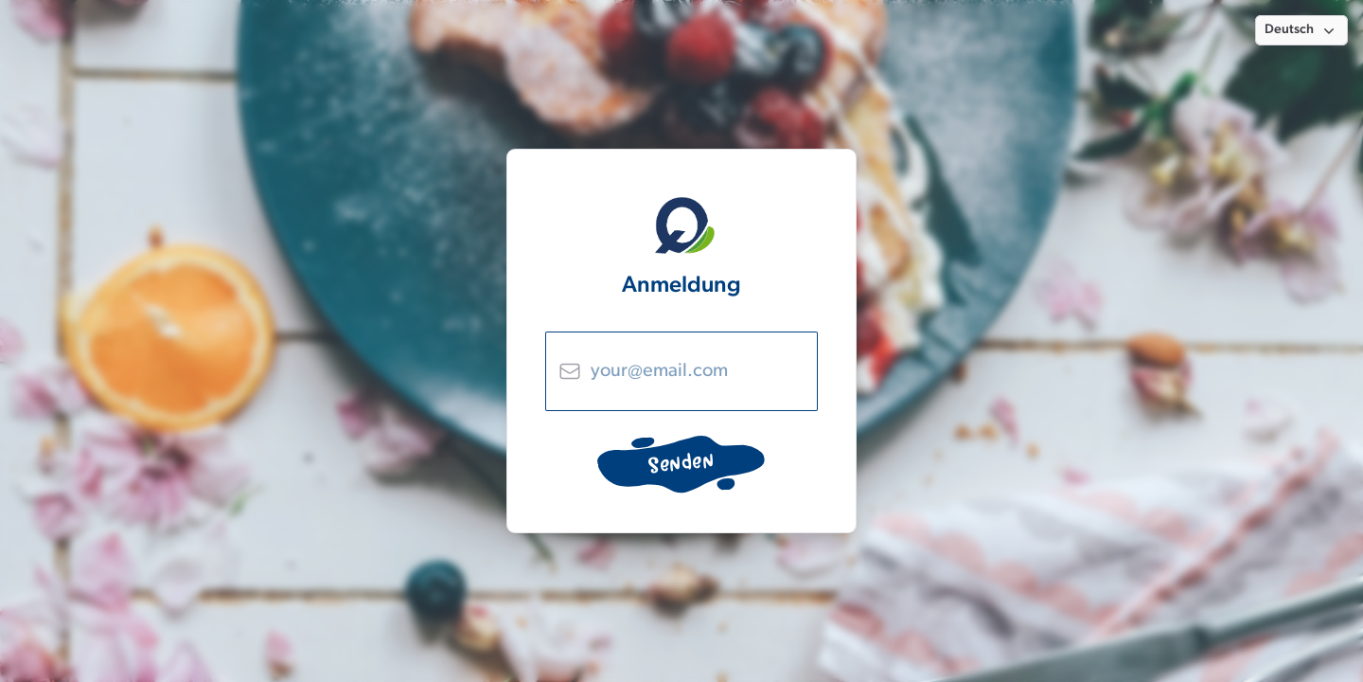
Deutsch (1301, 30)
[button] (1301, 30)
